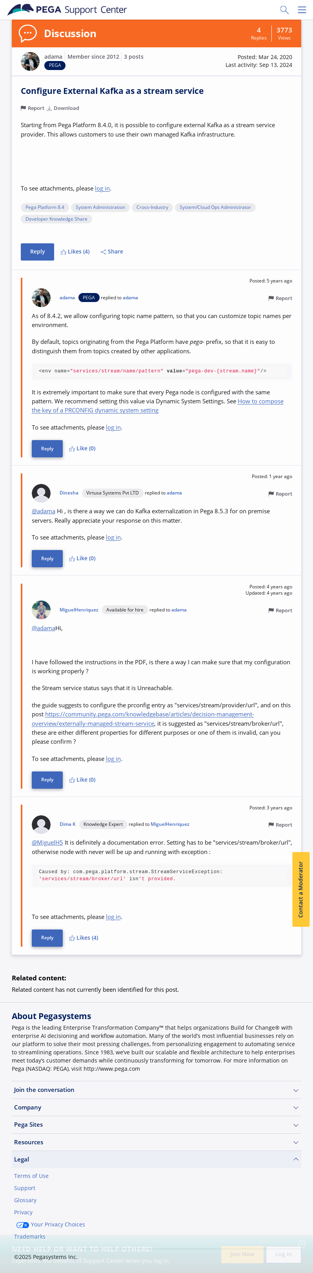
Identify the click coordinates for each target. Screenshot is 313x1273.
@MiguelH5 (47, 842)
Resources (156, 1141)
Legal (156, 1159)
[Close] (302, 1244)
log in (102, 188)
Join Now (242, 1254)
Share (112, 251)
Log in (283, 1254)
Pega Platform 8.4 (44, 207)
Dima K (68, 824)
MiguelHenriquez (79, 609)
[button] (259, 61)
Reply (37, 251)
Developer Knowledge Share (56, 219)
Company (156, 1106)
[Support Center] (67, 9)
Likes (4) (75, 251)
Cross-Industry (152, 207)
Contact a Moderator (300, 889)
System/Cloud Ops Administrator (215, 207)
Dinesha (69, 493)
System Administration (100, 207)
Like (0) (82, 448)
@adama (43, 511)
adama (53, 56)
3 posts (134, 56)
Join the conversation (156, 1089)
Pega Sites (156, 1124)
